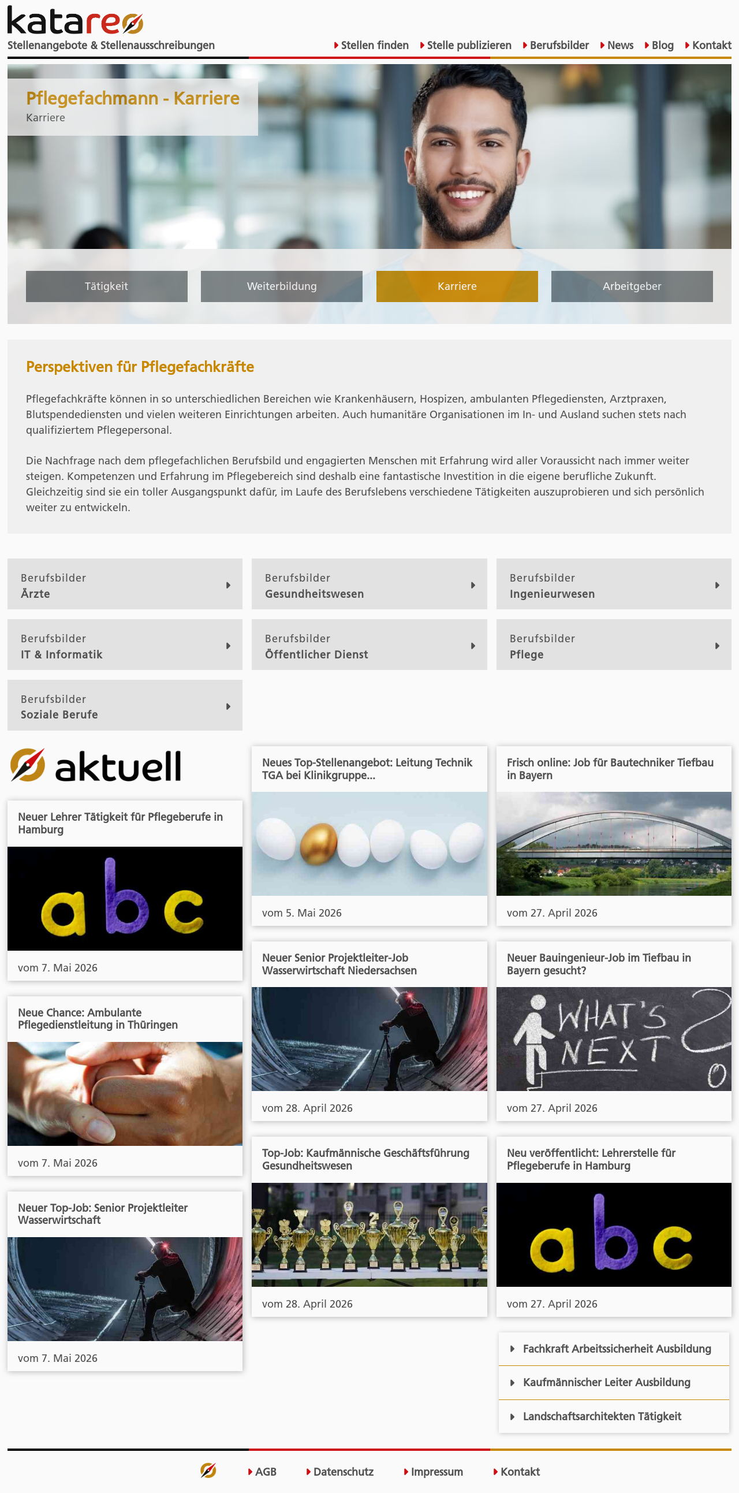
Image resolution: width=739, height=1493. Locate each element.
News (618, 45)
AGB (262, 1472)
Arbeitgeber (632, 286)
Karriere (457, 286)
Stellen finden (373, 45)
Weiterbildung (282, 286)
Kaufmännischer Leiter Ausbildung (599, 1382)
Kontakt (710, 45)
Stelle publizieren (468, 45)
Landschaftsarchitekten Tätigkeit (595, 1416)
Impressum (433, 1472)
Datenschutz (339, 1472)
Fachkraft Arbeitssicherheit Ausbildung (610, 1349)
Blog (661, 45)
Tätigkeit (106, 286)
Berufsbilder (558, 45)
